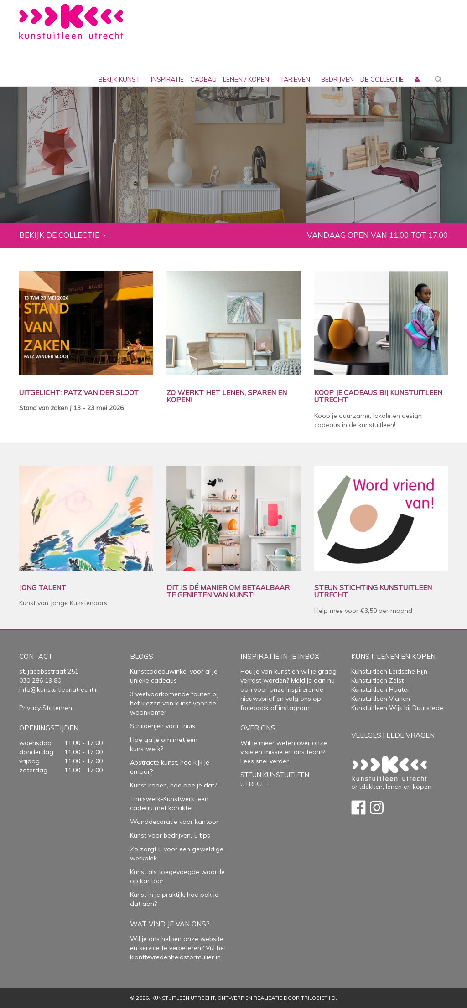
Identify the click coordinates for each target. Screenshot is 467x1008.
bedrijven (337, 79)
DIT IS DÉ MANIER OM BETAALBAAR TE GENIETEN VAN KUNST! (228, 591)
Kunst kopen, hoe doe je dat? (173, 785)
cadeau (203, 79)
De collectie (382, 79)
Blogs (141, 656)
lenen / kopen (246, 79)
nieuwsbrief (257, 698)
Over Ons (257, 728)
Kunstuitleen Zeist (377, 680)
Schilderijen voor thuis (162, 726)
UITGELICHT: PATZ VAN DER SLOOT (79, 393)
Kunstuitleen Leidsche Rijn (389, 671)
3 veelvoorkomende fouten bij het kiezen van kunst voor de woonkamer (174, 703)
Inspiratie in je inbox (279, 656)
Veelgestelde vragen (393, 735)
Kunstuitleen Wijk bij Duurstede (397, 708)
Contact (36, 656)
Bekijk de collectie (59, 235)
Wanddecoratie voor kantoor (174, 822)
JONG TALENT (42, 588)
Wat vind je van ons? (170, 924)
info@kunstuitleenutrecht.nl (59, 689)
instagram (294, 708)
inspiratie (167, 79)
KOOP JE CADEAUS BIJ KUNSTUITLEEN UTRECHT (378, 396)
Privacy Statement (46, 708)
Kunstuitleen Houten (381, 689)
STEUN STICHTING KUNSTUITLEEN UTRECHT (373, 591)
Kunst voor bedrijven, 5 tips (170, 835)
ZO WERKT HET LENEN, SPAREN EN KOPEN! (226, 396)
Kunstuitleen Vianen (380, 698)
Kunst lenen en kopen (393, 656)
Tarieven (295, 79)
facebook (254, 708)
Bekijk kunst (119, 79)
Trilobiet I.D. (319, 998)
